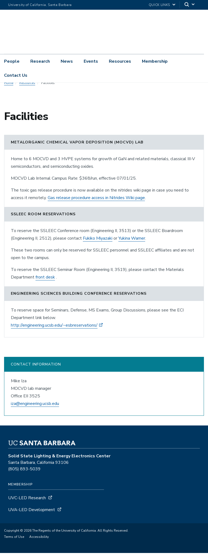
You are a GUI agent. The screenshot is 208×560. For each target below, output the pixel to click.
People (12, 61)
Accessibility (39, 544)
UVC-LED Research (27, 505)
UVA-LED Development (32, 517)
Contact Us (15, 75)
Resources (120, 61)
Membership (155, 61)
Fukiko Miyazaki (97, 245)
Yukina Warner (131, 245)
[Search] (190, 5)
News (67, 61)
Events (91, 61)
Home (8, 90)
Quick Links (159, 5)
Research (40, 61)
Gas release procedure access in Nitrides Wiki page (96, 205)
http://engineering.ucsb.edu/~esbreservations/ (54, 332)
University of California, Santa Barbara (40, 5)
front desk (45, 284)
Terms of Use (14, 544)
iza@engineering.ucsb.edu (35, 411)
